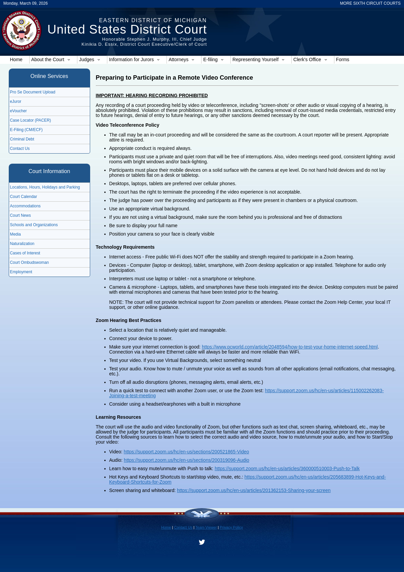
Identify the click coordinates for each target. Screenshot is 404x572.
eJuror (16, 101)
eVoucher (18, 111)
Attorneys (181, 59)
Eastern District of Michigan (153, 20)
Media (15, 234)
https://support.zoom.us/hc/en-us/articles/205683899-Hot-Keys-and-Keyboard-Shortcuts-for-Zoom (247, 479)
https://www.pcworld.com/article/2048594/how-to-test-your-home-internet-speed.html (290, 347)
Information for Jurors (134, 59)
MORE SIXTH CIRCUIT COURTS (370, 3)
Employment (21, 272)
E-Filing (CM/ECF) (26, 129)
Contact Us (20, 148)
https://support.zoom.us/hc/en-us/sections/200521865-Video (186, 451)
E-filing (213, 59)
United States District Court (127, 29)
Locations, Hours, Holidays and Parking (45, 187)
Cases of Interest (25, 253)
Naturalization (22, 243)
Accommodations (25, 206)
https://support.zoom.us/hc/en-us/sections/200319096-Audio (186, 460)
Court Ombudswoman (29, 262)
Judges (89, 59)
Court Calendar (23, 196)
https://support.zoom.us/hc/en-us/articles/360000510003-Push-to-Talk (287, 468)
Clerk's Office (310, 59)
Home (16, 59)
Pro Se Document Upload (33, 92)
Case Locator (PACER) (30, 120)
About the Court (50, 59)
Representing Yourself (258, 59)
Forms (343, 59)
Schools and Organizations (34, 224)
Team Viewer (206, 527)
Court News (20, 215)
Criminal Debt (22, 139)
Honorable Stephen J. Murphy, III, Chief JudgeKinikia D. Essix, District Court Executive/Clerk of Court (144, 42)
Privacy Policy (231, 527)
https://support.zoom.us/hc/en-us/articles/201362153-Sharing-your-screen (254, 490)
